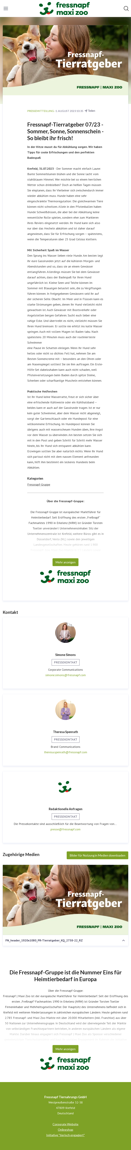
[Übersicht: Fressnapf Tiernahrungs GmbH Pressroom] (64, 8)
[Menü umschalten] (6, 8)
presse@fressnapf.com (65, 829)
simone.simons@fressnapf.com (65, 675)
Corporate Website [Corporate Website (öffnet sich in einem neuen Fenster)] (65, 1124)
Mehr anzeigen (65, 562)
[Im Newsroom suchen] (126, 8)
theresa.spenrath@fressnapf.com (65, 752)
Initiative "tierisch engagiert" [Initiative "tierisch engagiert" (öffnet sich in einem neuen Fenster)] (65, 1135)
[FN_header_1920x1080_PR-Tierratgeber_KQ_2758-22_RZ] (65, 900)
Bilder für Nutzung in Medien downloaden (97, 855)
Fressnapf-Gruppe (38, 484)
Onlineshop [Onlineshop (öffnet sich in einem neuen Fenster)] (65, 1129)
